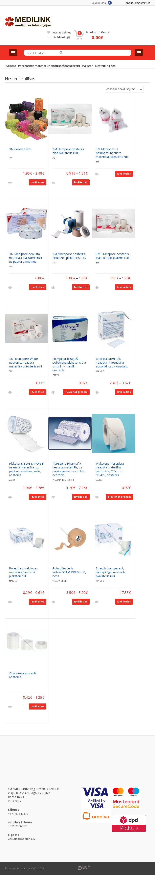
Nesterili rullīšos (105, 66)
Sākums (11, 66)
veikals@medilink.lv (21, 839)
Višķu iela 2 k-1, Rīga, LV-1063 (28, 793)
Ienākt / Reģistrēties (137, 2)
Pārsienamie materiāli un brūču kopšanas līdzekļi (49, 66)
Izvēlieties (37, 182)
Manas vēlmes (59, 32)
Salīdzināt (59, 37)
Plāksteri (87, 66)
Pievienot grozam (76, 392)
